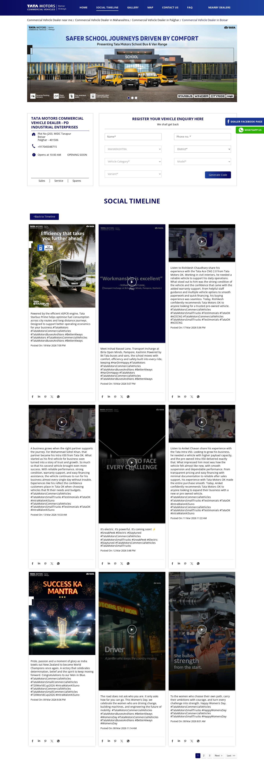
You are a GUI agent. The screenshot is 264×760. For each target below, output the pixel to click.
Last (229, 746)
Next (217, 746)
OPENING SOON (77, 145)
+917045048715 (47, 137)
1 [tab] (128, 88)
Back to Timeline (44, 207)
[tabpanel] (132, 54)
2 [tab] (132, 88)
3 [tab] (136, 88)
